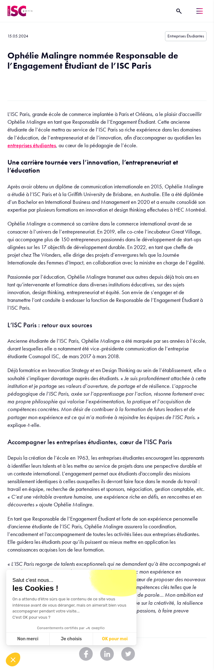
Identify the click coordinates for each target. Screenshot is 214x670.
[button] (13, 659)
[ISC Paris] (19, 11)
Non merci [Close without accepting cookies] (27, 639)
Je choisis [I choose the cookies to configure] (71, 639)
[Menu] (200, 11)
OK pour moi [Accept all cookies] (115, 639)
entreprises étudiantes (31, 145)
